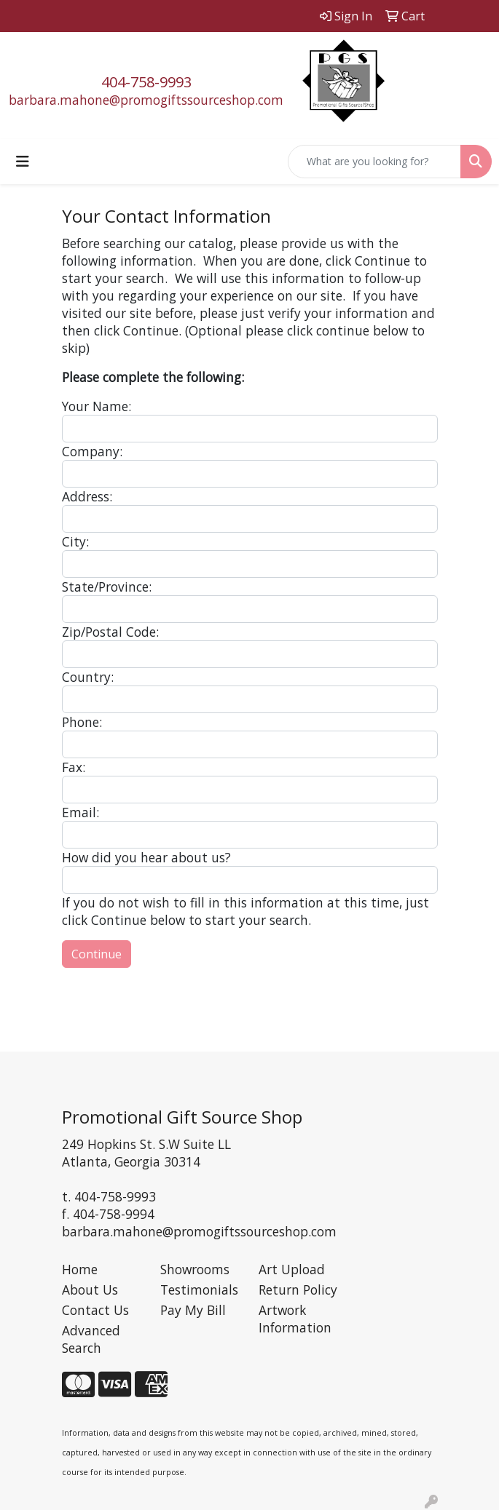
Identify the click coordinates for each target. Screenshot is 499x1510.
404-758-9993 (146, 82)
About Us (90, 1289)
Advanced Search (91, 1339)
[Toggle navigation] (22, 161)
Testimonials (199, 1289)
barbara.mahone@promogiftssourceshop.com (146, 99)
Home (80, 1269)
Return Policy (298, 1289)
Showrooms (194, 1269)
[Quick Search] (374, 161)
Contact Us (95, 1310)
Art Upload (292, 1269)
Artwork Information (295, 1318)
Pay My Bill (193, 1310)
